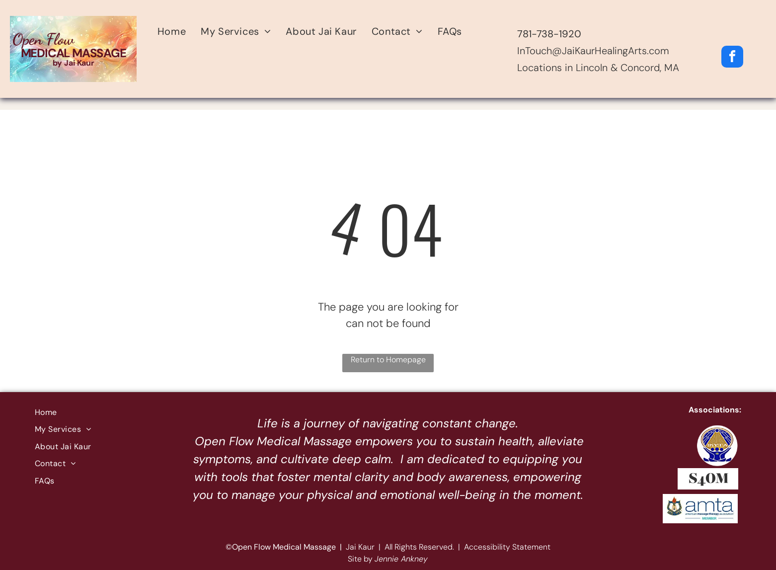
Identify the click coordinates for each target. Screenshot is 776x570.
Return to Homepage (388, 359)
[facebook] (732, 58)
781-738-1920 (549, 33)
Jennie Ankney (401, 559)
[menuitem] (171, 31)
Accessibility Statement (507, 547)
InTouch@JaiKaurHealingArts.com (593, 50)
